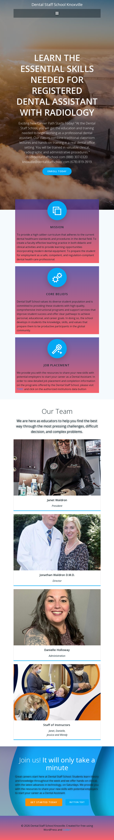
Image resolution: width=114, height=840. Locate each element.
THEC (20, 389)
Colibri (67, 829)
